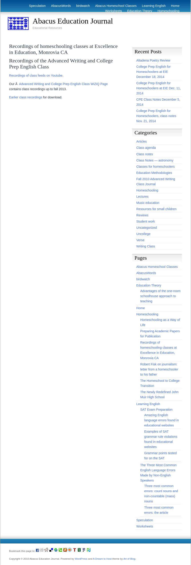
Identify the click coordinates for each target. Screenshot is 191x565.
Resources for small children (156, 209)
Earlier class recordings (25, 97)
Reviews (142, 215)
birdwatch (83, 6)
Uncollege (143, 234)
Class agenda (146, 147)
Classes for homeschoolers (155, 166)
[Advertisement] (57, 37)
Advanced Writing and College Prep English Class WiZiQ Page (63, 84)
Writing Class (145, 246)
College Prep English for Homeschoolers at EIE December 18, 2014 (153, 72)
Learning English (154, 6)
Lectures (142, 196)
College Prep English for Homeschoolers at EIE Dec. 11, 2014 (158, 88)
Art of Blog (129, 558)
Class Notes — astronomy (154, 160)
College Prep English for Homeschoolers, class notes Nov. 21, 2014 (156, 116)
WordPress (81, 558)
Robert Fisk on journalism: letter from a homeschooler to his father (159, 369)
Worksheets (113, 11)
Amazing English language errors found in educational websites (161, 420)
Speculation (37, 6)
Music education (147, 203)
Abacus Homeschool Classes (115, 6)
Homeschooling (168, 11)
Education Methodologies (154, 173)
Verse (140, 240)
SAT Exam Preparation (156, 409)
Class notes (144, 154)
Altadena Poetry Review (153, 60)
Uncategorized (146, 227)
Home (175, 6)
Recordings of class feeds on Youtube (35, 75)
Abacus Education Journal (73, 21)
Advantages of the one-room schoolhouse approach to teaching (160, 296)
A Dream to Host (102, 558)
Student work (145, 221)
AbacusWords (61, 6)
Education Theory (139, 11)
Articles (141, 141)
